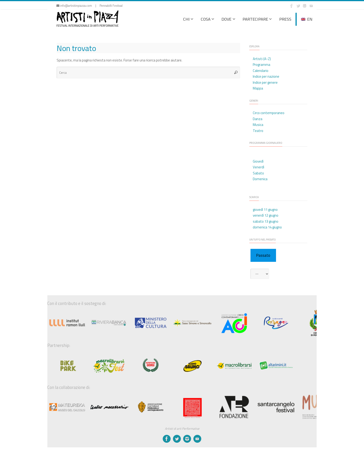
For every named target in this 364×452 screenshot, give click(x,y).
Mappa (258, 88)
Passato (263, 255)
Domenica (260, 179)
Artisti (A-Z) (262, 58)
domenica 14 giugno (267, 227)
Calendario (260, 70)
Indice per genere (265, 82)
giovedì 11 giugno (265, 209)
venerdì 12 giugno (265, 215)
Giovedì (258, 161)
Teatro (258, 130)
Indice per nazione (266, 76)
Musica (258, 124)
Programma (261, 64)
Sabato (258, 173)
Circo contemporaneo (268, 112)
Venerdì (258, 167)
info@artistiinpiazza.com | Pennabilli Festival (89, 5)
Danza (257, 119)
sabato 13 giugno (265, 221)
